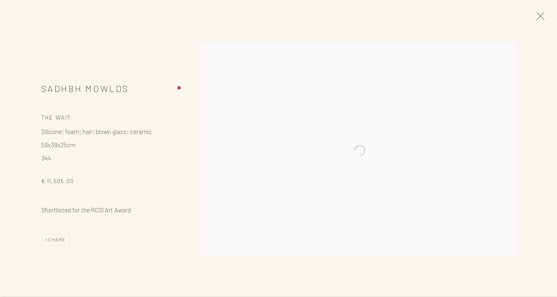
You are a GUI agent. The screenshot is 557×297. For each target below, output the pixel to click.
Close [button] (546, 18)
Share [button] (57, 243)
